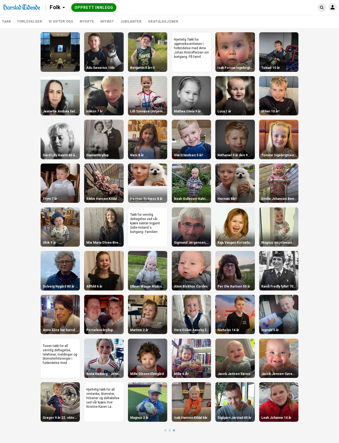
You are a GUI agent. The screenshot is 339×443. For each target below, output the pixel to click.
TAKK (6, 21)
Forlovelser (29, 21)
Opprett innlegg (93, 7)
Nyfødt (107, 21)
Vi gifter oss (61, 21)
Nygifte (87, 21)
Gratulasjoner (163, 21)
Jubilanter (131, 21)
